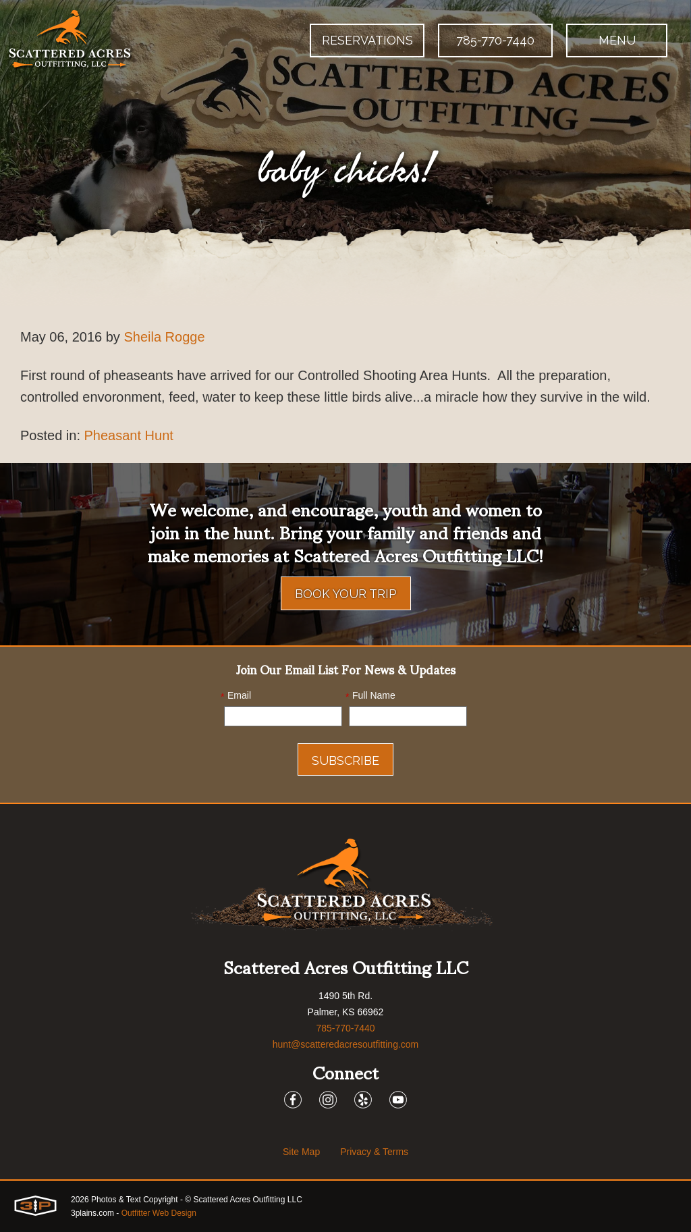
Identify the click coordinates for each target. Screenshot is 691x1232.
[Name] (408, 716)
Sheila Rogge (163, 336)
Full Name (370, 696)
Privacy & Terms (374, 1151)
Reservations (367, 40)
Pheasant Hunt (128, 435)
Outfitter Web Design (158, 1213)
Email (236, 696)
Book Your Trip (346, 594)
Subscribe (345, 760)
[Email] (283, 716)
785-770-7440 (495, 40)
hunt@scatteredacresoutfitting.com (346, 1044)
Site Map (301, 1151)
